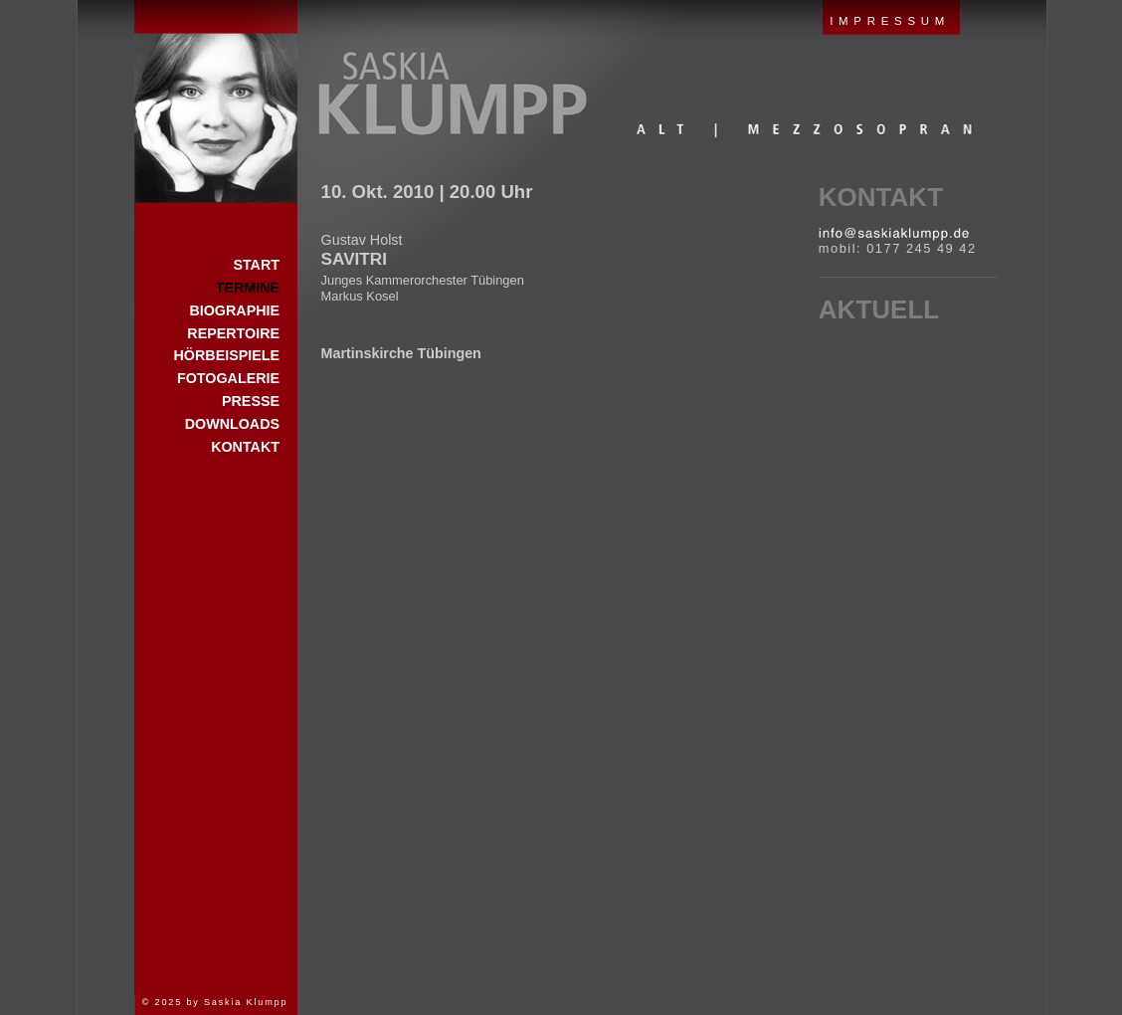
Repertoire (233, 333)
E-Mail (894, 234)
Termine (248, 288)
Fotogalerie (228, 378)
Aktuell (879, 309)
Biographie (234, 310)
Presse (251, 401)
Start (215, 101)
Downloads (232, 424)
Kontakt (881, 197)
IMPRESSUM (890, 21)
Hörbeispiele (227, 355)
